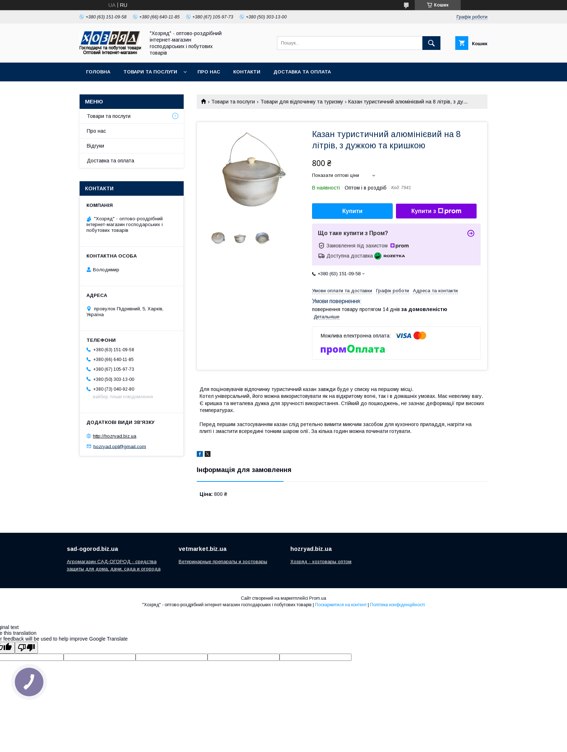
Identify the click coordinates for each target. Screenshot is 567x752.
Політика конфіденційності (397, 604)
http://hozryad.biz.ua (114, 436)
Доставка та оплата (302, 72)
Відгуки (95, 146)
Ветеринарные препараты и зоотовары (223, 561)
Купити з (436, 211)
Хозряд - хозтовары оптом (320, 561)
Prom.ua (317, 598)
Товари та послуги (150, 72)
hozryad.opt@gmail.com (119, 446)
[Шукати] (431, 43)
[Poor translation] (26, 648)
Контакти (246, 72)
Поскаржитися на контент (341, 604)
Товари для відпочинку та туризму (301, 102)
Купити (352, 211)
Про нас (208, 72)
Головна (98, 72)
